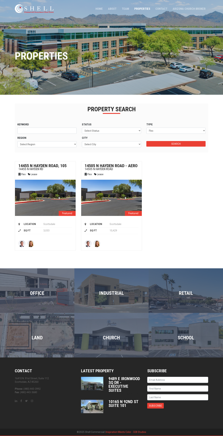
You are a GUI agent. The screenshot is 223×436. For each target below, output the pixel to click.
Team (125, 8)
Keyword (23, 124)
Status (86, 124)
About (112, 8)
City (84, 138)
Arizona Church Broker (189, 8)
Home (99, 8)
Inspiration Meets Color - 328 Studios (126, 432)
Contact (161, 8)
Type (149, 124)
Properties (142, 8)
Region (21, 138)
